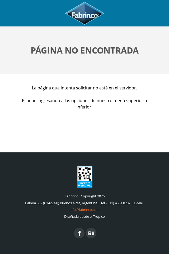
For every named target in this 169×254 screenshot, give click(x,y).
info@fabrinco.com (85, 209)
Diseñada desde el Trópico (84, 216)
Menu (158, 13)
